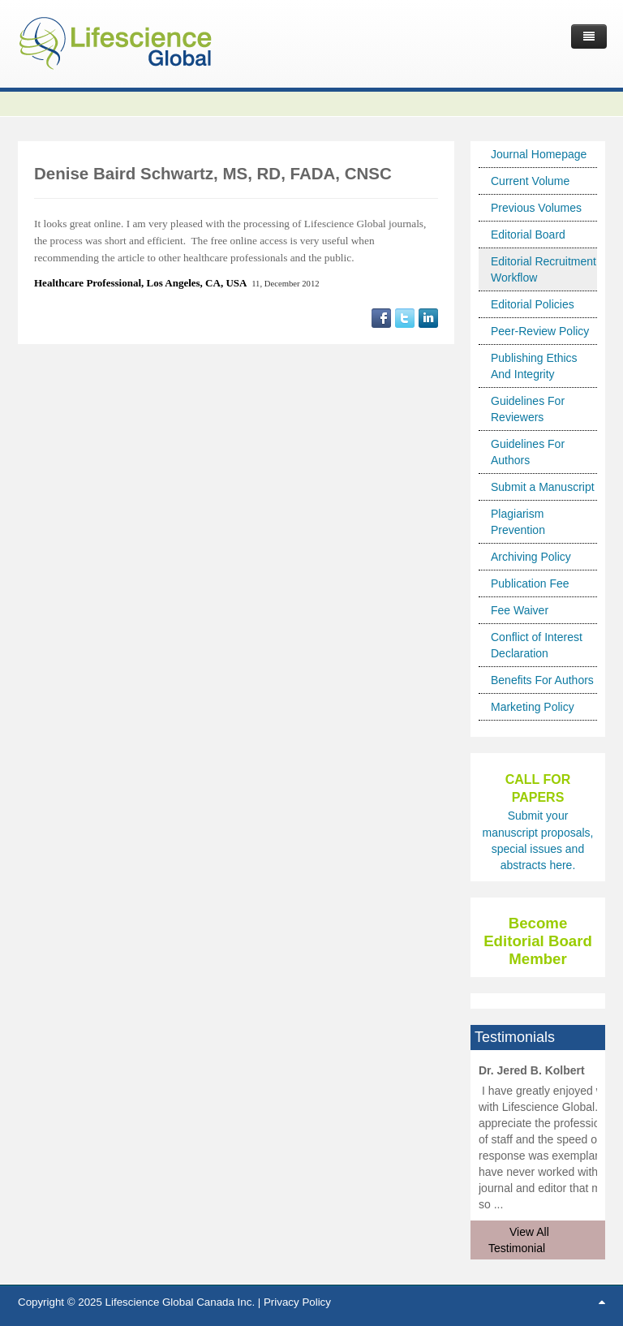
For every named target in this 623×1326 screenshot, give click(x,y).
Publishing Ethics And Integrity (534, 366)
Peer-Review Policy (540, 331)
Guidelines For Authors (528, 452)
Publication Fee (530, 583)
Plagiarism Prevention (518, 521)
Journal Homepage (538, 154)
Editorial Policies (532, 304)
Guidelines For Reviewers (528, 409)
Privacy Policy (297, 1302)
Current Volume (530, 180)
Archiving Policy (531, 556)
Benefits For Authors (542, 680)
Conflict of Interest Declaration (536, 645)
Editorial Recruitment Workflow (543, 269)
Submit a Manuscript (543, 486)
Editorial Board (528, 234)
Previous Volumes (536, 207)
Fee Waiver (519, 610)
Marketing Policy (532, 706)
